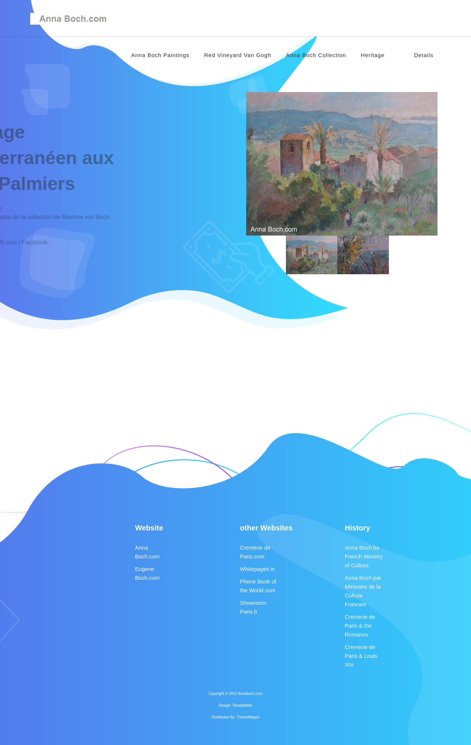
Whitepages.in (257, 569)
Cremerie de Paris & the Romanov (360, 626)
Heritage (373, 55)
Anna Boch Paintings (160, 55)
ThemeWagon (248, 717)
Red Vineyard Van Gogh (237, 55)
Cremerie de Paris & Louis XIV (361, 656)
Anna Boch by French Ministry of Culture (364, 556)
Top (111, 55)
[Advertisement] (235, 346)
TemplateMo (242, 705)
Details (423, 55)
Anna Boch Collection (316, 55)
